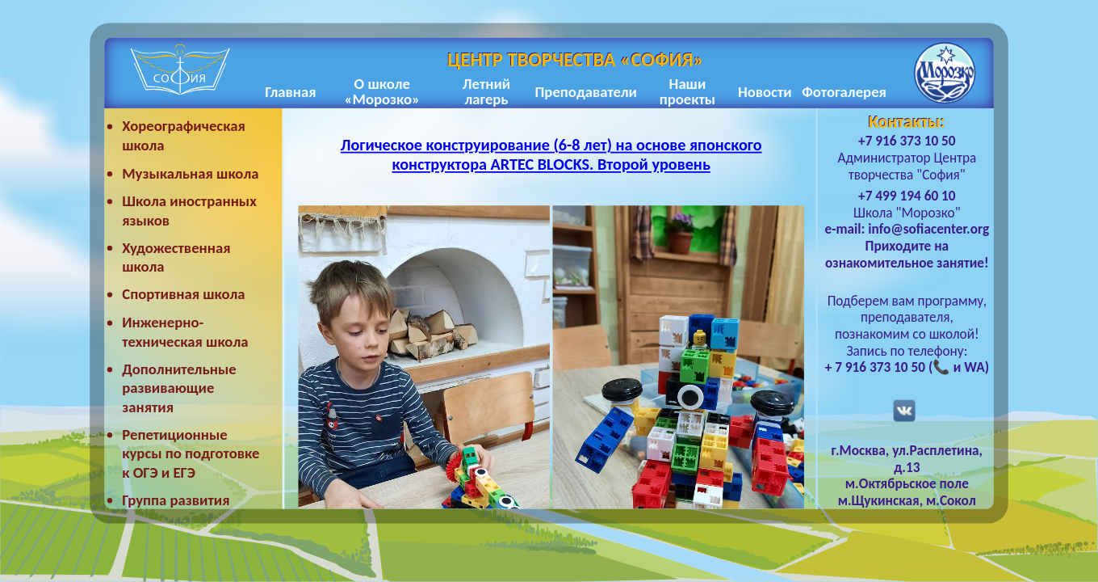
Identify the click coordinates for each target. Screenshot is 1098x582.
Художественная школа (176, 257)
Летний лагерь (486, 92)
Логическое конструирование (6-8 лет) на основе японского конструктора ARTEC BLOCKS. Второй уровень (551, 155)
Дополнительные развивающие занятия (179, 388)
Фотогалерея (844, 91)
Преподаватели (586, 91)
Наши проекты (687, 92)
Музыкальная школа (190, 173)
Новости (765, 91)
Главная (290, 91)
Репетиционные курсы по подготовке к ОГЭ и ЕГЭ (190, 454)
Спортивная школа (183, 294)
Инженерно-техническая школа (185, 333)
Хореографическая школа (183, 136)
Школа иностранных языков (189, 211)
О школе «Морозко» (382, 92)
